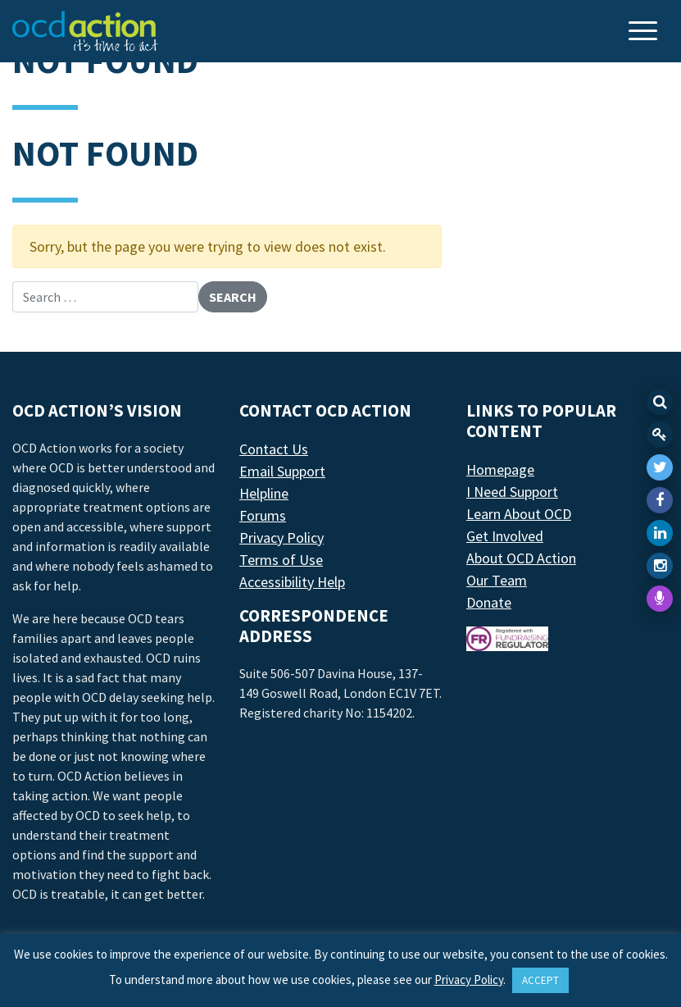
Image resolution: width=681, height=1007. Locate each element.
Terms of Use (281, 559)
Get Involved (504, 535)
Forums (262, 515)
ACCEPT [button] (540, 980)
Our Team (496, 580)
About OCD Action (521, 558)
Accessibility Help (292, 581)
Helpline (263, 493)
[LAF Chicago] (85, 31)
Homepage (500, 469)
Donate (488, 602)
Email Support (282, 471)
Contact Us (273, 449)
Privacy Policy (281, 537)
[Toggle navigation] (645, 32)
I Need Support (512, 491)
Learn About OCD (518, 513)
